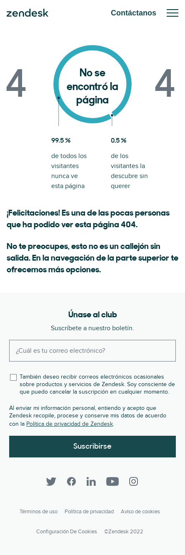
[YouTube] (112, 482)
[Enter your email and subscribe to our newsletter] (92, 351)
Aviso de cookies (140, 511)
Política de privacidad (89, 511)
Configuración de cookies (66, 531)
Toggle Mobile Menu (172, 13)
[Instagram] (134, 482)
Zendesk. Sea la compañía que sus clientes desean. (27, 13)
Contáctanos (133, 13)
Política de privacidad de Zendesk (69, 423)
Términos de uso (39, 511)
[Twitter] (51, 482)
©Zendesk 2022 (123, 531)
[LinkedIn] (91, 482)
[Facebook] (71, 482)
